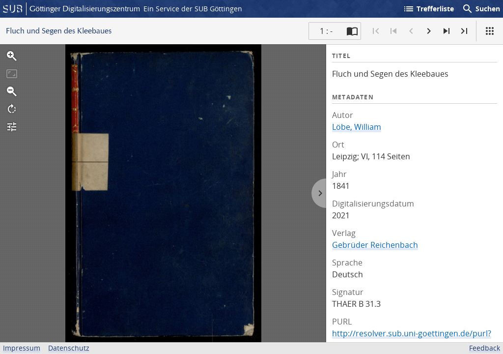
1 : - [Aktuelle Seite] (326, 31)
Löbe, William (356, 126)
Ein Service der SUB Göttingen (192, 8)
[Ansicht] (489, 31)
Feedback (484, 348)
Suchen (481, 9)
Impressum (21, 348)
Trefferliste (428, 9)
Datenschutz (68, 348)
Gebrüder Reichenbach (375, 244)
